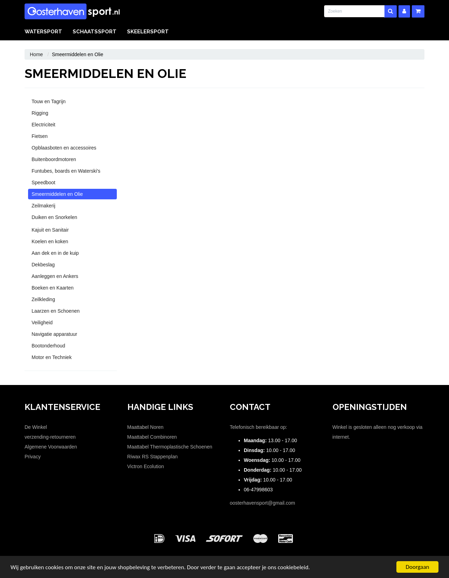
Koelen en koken (50, 241)
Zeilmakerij (43, 205)
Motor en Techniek (52, 357)
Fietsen (40, 136)
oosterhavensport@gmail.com (262, 503)
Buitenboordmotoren (54, 159)
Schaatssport (94, 31)
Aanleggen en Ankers (55, 276)
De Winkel (36, 427)
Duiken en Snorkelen (54, 217)
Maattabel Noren (145, 427)
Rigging (40, 113)
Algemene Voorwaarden (51, 447)
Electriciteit (43, 124)
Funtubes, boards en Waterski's (66, 171)
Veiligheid (42, 322)
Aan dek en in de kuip (55, 253)
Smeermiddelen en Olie (57, 194)
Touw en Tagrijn (49, 101)
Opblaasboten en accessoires (64, 148)
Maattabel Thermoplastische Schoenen (170, 447)
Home (36, 54)
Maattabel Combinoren (152, 437)
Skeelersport (148, 31)
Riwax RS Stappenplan (152, 456)
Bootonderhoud (48, 345)
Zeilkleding (43, 299)
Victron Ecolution (145, 466)
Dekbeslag (43, 264)
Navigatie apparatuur (54, 334)
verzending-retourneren (50, 437)
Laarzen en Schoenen (56, 311)
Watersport (43, 31)
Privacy (33, 456)
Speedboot (43, 182)
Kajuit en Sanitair (50, 230)
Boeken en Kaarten (53, 288)
